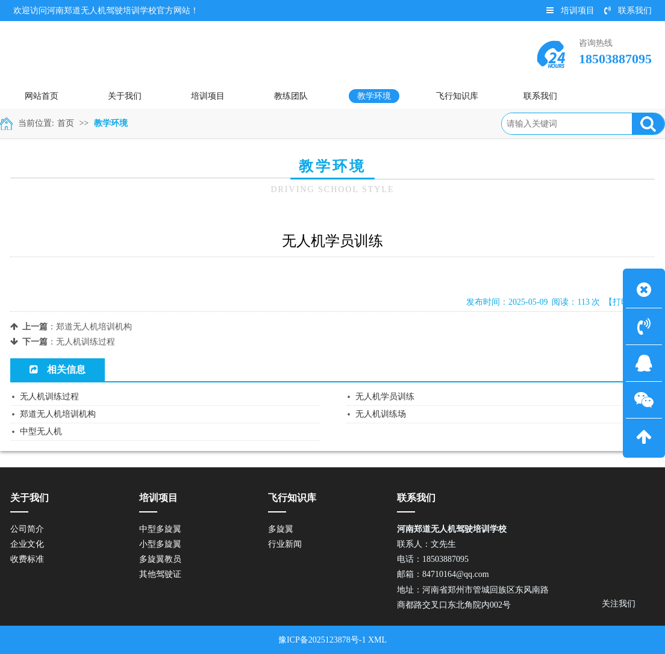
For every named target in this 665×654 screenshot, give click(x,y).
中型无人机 (41, 431)
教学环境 (111, 123)
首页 (65, 123)
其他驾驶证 (160, 574)
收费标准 (27, 559)
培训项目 (570, 10)
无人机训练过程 (85, 341)
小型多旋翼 (160, 544)
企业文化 (27, 544)
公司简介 (27, 529)
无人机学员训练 (384, 396)
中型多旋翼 (160, 529)
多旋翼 (280, 529)
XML (377, 639)
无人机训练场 (380, 414)
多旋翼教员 (160, 559)
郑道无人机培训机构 (94, 326)
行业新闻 (285, 544)
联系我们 (628, 10)
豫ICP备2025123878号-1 (322, 639)
